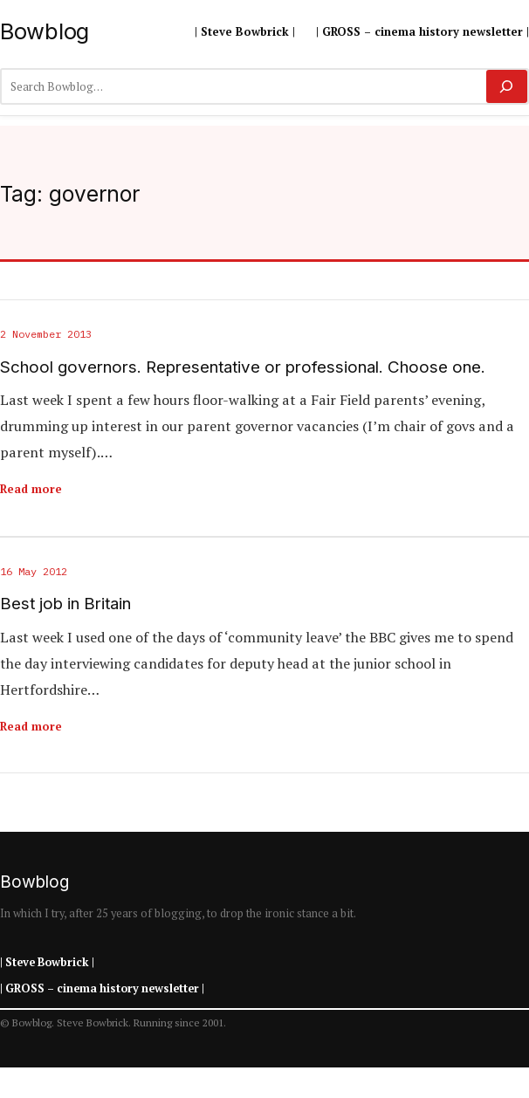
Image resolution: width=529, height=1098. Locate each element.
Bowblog (44, 31)
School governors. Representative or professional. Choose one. (242, 367)
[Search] (506, 86)
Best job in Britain (65, 604)
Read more (31, 489)
